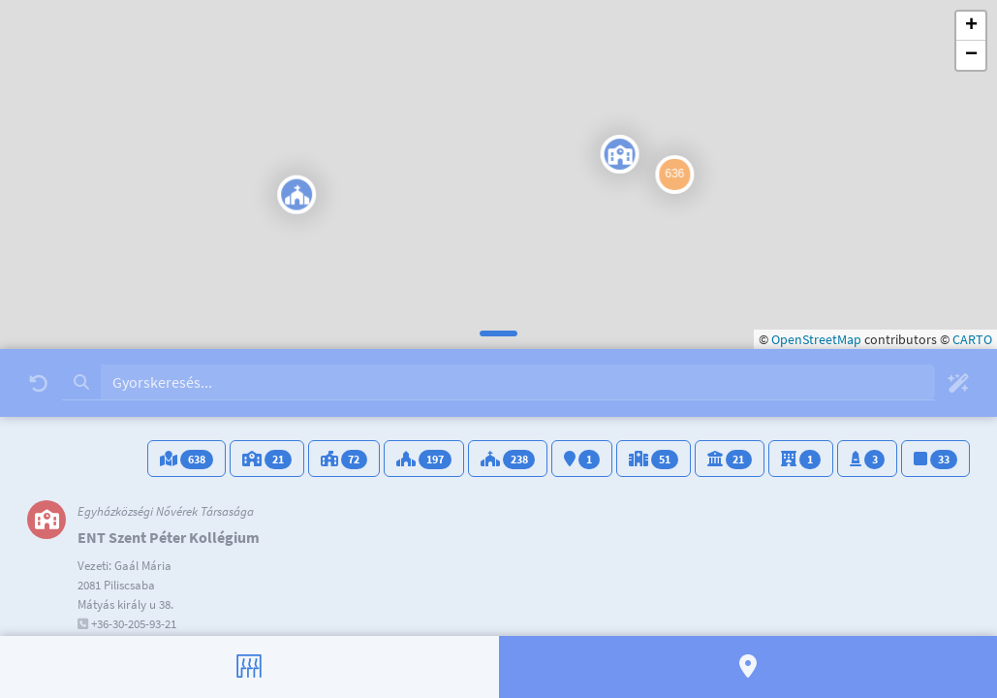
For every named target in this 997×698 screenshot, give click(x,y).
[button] (208, 203)
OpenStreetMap (816, 339)
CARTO (972, 339)
